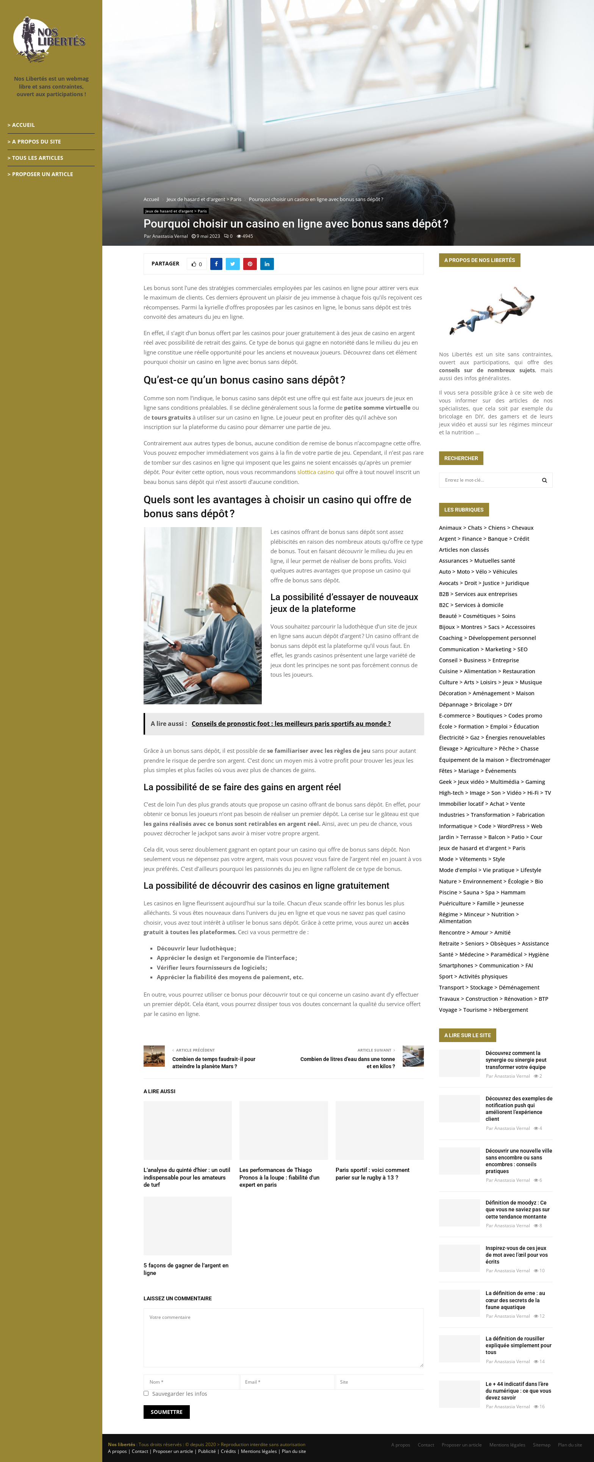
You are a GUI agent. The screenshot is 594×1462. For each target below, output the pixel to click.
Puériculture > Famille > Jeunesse (481, 903)
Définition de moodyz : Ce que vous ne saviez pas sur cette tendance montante (518, 1209)
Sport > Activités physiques (473, 976)
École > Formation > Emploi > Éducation (489, 726)
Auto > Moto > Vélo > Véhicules (478, 571)
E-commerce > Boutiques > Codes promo (490, 715)
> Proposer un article (40, 174)
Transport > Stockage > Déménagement (489, 987)
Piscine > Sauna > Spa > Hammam (482, 892)
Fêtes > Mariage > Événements (477, 770)
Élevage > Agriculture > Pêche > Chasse (489, 748)
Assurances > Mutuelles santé (477, 560)
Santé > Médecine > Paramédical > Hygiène (494, 954)
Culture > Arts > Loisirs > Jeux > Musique (490, 682)
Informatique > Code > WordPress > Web (490, 826)
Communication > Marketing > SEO (483, 649)
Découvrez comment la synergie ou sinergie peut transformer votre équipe (516, 1060)
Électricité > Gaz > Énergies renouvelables (492, 737)
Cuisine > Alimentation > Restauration (487, 671)
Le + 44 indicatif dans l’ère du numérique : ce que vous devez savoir (518, 1391)
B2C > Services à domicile (471, 605)
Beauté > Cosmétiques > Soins (477, 615)
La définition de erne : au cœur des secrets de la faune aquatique (515, 1300)
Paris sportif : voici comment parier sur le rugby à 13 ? (373, 1174)
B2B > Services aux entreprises (478, 594)
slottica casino (315, 472)
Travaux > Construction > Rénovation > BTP (494, 998)
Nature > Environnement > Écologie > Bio (491, 881)
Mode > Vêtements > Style (472, 859)
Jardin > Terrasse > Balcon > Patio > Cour (490, 837)
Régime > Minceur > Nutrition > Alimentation (479, 918)
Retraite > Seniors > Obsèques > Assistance (494, 943)
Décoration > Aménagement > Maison (487, 693)
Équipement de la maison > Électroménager (494, 759)
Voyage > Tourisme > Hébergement (483, 1009)
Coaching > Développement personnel (487, 637)
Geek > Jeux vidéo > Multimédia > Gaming (492, 781)
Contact (426, 1445)
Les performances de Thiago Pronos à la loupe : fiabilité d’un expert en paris (279, 1177)
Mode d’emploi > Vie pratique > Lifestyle (490, 870)
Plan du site (293, 1451)
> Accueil (21, 124)
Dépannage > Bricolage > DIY (475, 704)
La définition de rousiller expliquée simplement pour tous (519, 1345)
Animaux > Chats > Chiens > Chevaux (486, 527)
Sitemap (541, 1445)
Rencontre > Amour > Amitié (475, 932)
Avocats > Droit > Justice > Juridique (484, 583)
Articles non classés (464, 549)
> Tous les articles (35, 157)
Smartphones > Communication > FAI (486, 965)
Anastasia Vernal (170, 236)
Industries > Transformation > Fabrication (492, 814)
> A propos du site (34, 141)
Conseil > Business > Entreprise (479, 660)
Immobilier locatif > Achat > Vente (482, 803)
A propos (400, 1445)
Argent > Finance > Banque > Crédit (484, 538)
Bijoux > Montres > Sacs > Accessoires (487, 626)
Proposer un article (462, 1445)
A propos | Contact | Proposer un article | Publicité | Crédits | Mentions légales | (194, 1451)
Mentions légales (507, 1445)
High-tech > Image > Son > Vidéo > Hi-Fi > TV (495, 792)
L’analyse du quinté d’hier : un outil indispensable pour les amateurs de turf (187, 1177)
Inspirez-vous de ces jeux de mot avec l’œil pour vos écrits (517, 1255)
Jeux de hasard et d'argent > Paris (176, 211)
